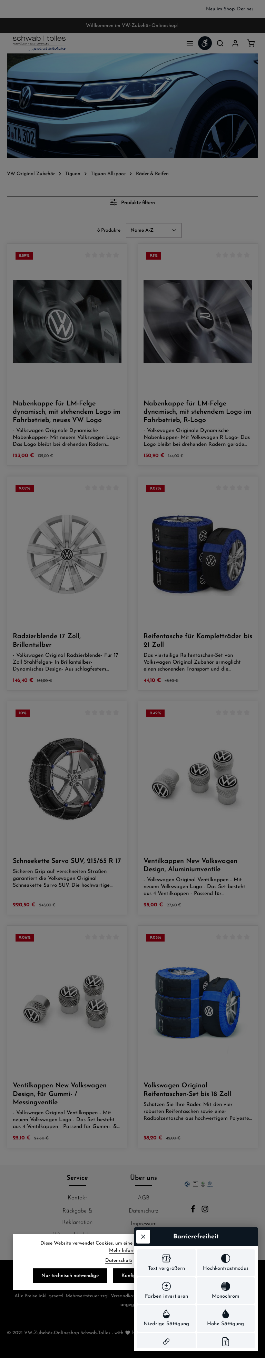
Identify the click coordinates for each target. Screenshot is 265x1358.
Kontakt (77, 1198)
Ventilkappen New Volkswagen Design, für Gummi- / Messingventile (60, 1094)
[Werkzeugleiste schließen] (143, 1119)
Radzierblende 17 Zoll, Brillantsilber (47, 640)
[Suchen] (220, 43)
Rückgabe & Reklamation (77, 1216)
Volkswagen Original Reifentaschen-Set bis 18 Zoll (187, 1089)
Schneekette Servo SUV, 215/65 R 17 (67, 861)
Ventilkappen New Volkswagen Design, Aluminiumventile (190, 865)
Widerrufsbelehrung (77, 1235)
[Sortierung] (153, 230)
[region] (132, 9)
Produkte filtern (132, 202)
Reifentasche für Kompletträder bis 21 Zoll (198, 640)
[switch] (166, 1146)
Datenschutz (118, 1269)
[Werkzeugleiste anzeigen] (205, 43)
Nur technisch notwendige (70, 1284)
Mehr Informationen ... (132, 1259)
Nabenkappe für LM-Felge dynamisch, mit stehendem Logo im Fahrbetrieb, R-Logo (197, 412)
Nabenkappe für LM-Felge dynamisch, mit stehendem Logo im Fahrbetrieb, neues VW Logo (66, 412)
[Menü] (190, 43)
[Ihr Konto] (235, 43)
